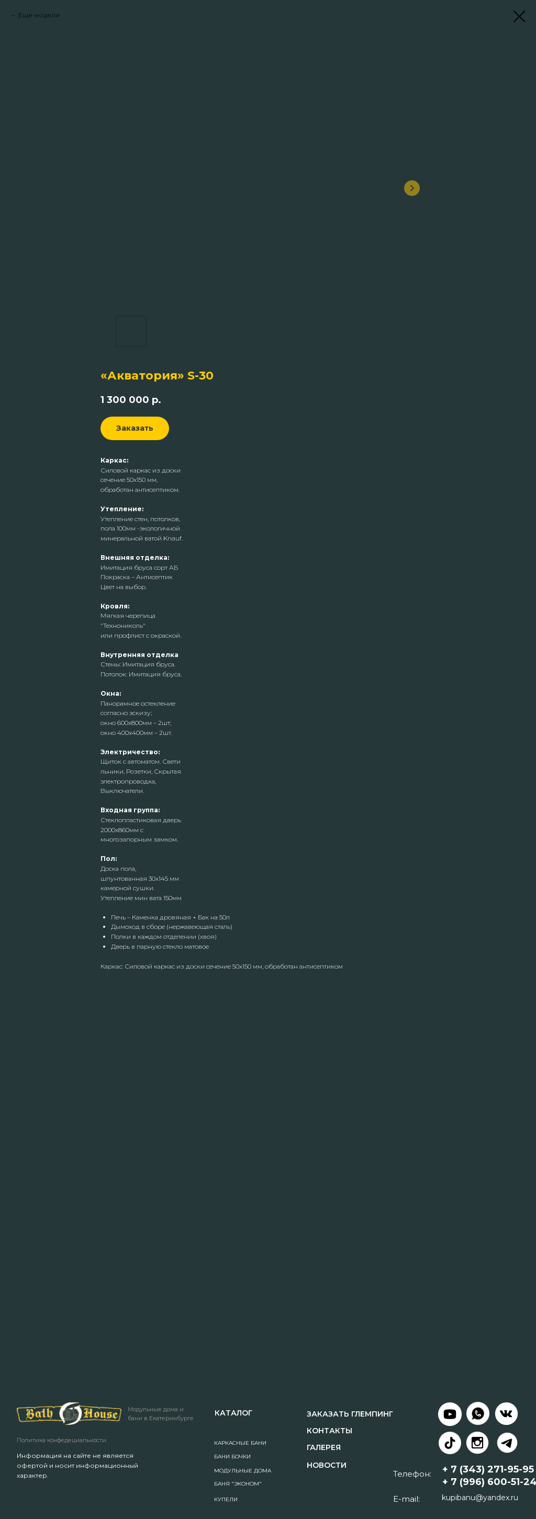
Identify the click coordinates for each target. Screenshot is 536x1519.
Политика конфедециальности (61, 1440)
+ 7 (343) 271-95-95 (488, 1469)
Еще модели (39, 15)
